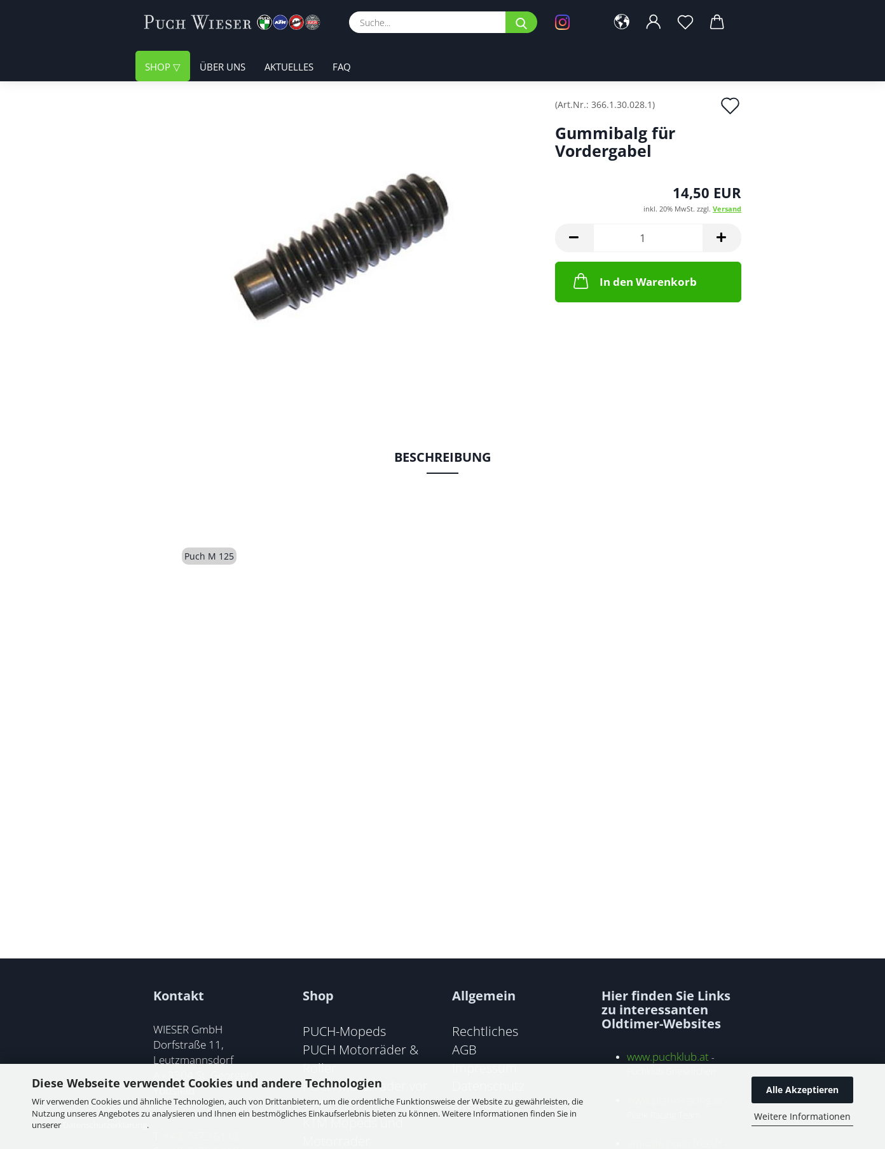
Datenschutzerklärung (105, 1125)
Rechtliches (485, 1031)
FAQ (342, 66)
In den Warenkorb (634, 281)
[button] (622, 22)
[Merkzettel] (685, 22)
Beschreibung (442, 457)
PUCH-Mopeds (344, 1031)
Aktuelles (288, 66)
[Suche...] (521, 22)
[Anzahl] (648, 238)
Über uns (222, 66)
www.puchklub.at (668, 1056)
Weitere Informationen (802, 1116)
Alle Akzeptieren (802, 1090)
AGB (464, 1049)
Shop (159, 66)
